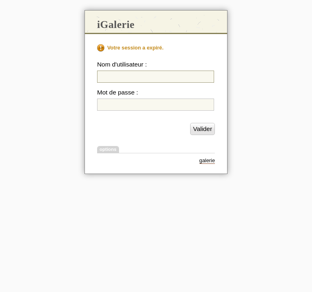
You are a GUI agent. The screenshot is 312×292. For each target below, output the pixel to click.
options (108, 149)
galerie (207, 160)
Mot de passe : (117, 92)
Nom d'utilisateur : (122, 64)
